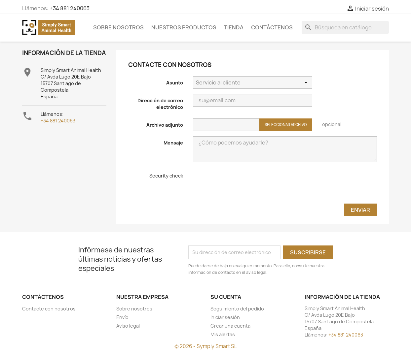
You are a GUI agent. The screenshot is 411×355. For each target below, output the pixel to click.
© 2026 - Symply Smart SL (205, 346)
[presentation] (243, 185)
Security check (166, 176)
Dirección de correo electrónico (160, 103)
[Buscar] (345, 27)
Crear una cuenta (230, 326)
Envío (122, 317)
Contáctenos (272, 27)
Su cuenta (225, 297)
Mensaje (173, 143)
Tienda (233, 27)
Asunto (174, 83)
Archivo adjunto (164, 125)
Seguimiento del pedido (237, 309)
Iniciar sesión (225, 317)
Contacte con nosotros (49, 309)
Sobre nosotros (118, 27)
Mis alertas (222, 334)
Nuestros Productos (183, 27)
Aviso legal (128, 326)
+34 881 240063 (70, 8)
